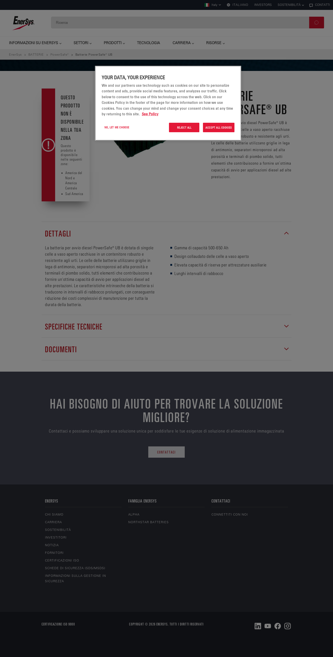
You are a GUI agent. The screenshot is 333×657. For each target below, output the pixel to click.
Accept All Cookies (218, 127)
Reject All (184, 127)
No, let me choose (116, 127)
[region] (168, 103)
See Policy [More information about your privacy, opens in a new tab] (150, 114)
